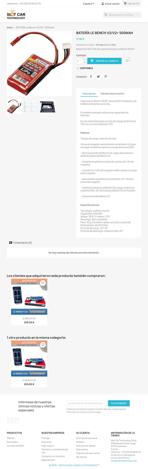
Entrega (45, 438)
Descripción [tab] (89, 93)
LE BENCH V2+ (29, 318)
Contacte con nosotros (53, 456)
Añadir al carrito (104, 61)
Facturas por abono (86, 445)
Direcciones (82, 449)
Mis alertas (81, 457)
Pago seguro (47, 445)
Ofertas (10, 438)
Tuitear (98, 76)
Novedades (12, 442)
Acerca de (46, 442)
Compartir (91, 76)
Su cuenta (83, 432)
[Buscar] (122, 15)
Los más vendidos (15, 445)
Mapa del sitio (48, 460)
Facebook (10, 420)
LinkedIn (16, 420)
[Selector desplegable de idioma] (89, 4)
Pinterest (106, 76)
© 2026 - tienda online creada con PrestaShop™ (74, 465)
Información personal (86, 438)
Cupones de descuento (88, 453)
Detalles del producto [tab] (112, 93)
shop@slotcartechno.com (124, 460)
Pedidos (80, 442)
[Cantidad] (79, 61)
